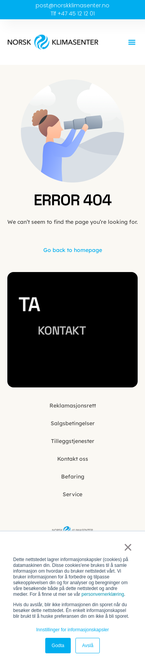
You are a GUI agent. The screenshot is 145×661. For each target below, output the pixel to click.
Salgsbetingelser (73, 423)
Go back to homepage (72, 250)
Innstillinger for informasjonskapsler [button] (72, 629)
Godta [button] (58, 645)
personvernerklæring (103, 594)
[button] (132, 42)
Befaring (72, 476)
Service (72, 494)
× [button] (127, 547)
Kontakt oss (72, 458)
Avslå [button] (87, 645)
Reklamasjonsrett (72, 405)
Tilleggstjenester (72, 441)
